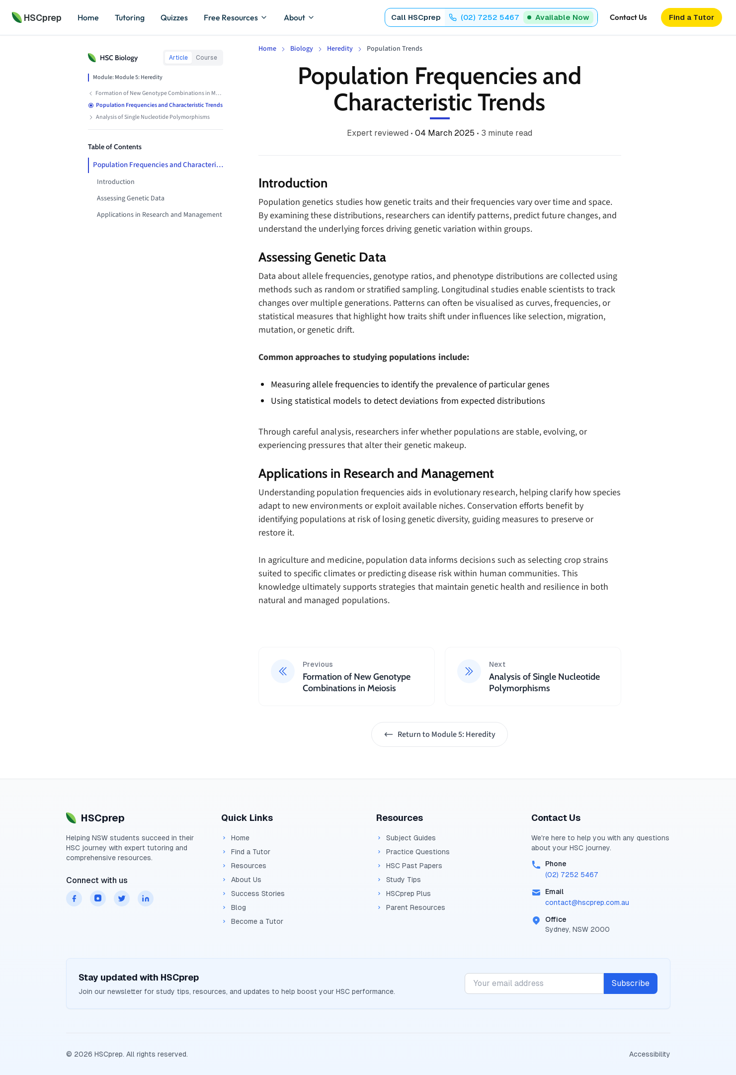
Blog (233, 907)
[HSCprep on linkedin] (146, 898)
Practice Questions (413, 852)
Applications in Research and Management (159, 215)
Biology (301, 49)
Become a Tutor (252, 921)
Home (88, 17)
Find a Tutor (245, 852)
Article (178, 57)
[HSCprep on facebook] (74, 898)
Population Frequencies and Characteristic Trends (158, 165)
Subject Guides (406, 838)
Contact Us (628, 17)
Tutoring (130, 17)
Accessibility (649, 1054)
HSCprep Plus (403, 893)
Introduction (116, 182)
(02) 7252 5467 (571, 875)
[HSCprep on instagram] (98, 898)
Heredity (340, 49)
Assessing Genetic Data (130, 198)
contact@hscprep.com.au (587, 902)
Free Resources (236, 17)
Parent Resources (410, 907)
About (299, 17)
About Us (241, 880)
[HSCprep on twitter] (122, 898)
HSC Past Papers (409, 866)
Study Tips (398, 880)
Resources (243, 866)
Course (206, 57)
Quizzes (174, 17)
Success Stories (253, 893)
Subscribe (631, 983)
